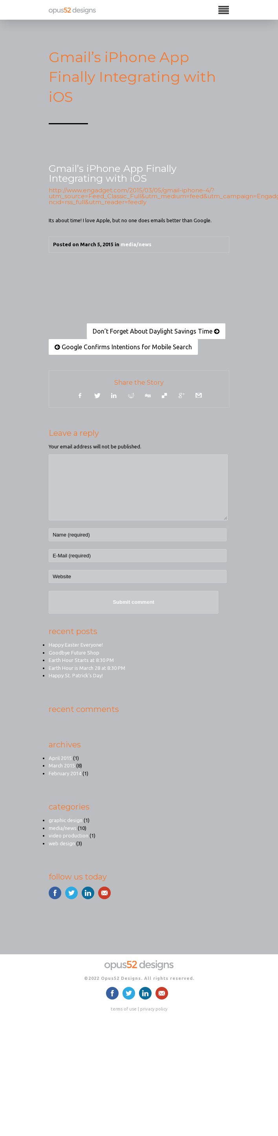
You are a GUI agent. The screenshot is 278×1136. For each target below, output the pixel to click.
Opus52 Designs (121, 978)
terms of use (124, 1009)
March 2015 (62, 765)
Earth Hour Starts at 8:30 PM (81, 660)
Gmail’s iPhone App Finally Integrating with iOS (113, 173)
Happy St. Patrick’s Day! (76, 675)
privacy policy (153, 1009)
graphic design (65, 820)
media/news (136, 244)
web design (62, 843)
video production (68, 835)
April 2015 (60, 758)
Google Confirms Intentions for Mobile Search (123, 346)
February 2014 (65, 773)
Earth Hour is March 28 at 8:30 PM (87, 668)
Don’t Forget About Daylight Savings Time (156, 331)
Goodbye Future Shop (74, 652)
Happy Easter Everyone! (76, 644)
